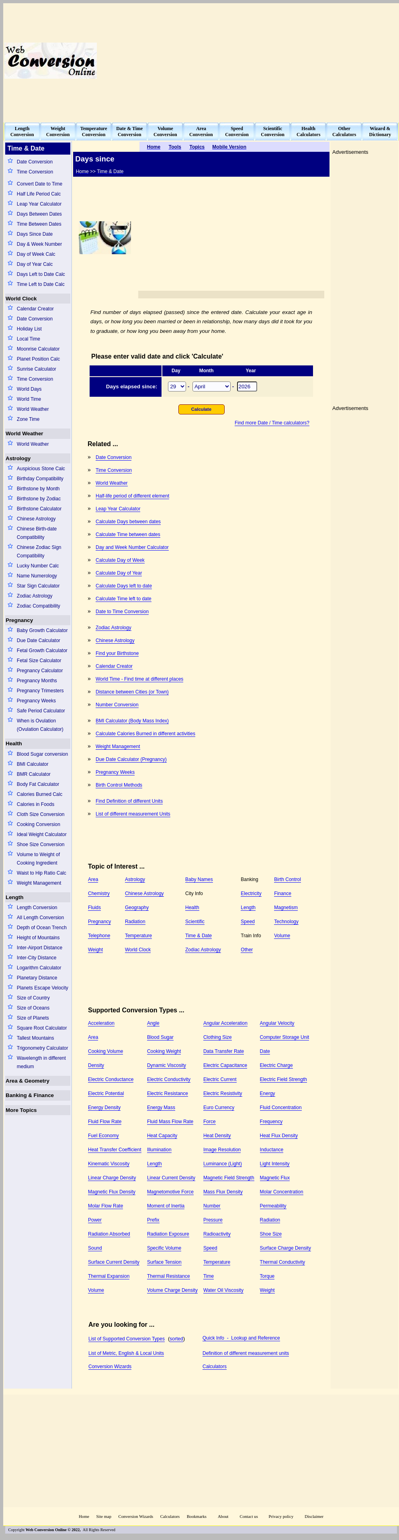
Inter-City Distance (37, 958)
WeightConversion (58, 131)
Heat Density (217, 1135)
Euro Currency (218, 1107)
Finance (282, 893)
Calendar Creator (35, 309)
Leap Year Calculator (39, 204)
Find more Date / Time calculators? (272, 423)
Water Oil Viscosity (223, 1290)
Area (93, 879)
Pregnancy (19, 620)
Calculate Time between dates (128, 534)
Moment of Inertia (165, 1206)
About (223, 1516)
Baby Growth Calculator (42, 630)
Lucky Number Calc (38, 566)
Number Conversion (117, 705)
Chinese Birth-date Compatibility (37, 533)
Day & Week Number (39, 244)
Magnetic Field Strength (228, 1178)
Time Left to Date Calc (41, 284)
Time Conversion (35, 172)
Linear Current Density (171, 1178)
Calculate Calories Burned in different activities (145, 733)
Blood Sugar (160, 1037)
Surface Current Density (113, 1262)
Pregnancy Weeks (36, 701)
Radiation (135, 921)
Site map (103, 1516)
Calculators (215, 1366)
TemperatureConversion (93, 131)
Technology (286, 921)
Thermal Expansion (108, 1276)
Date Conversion (35, 162)
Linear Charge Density (112, 1178)
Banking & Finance (30, 1095)
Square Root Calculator (42, 1028)
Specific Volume (164, 1248)
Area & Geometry (27, 1081)
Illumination (159, 1149)
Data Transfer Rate (223, 1051)
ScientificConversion (272, 131)
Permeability (273, 1206)
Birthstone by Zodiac (39, 499)
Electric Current (220, 1079)
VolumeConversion (165, 131)
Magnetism (286, 907)
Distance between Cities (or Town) (132, 692)
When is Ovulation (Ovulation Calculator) (40, 725)
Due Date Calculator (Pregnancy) (131, 759)
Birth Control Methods (119, 785)
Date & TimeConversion (129, 131)
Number (212, 1206)
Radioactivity (217, 1234)
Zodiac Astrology (35, 596)
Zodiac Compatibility (38, 606)
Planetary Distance (37, 978)
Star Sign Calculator (38, 586)
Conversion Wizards (109, 1366)
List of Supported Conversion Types (126, 1339)
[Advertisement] (299, 60)
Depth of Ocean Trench (42, 927)
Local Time (28, 339)
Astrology (18, 458)
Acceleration (101, 1023)
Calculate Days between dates (128, 521)
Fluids (94, 907)
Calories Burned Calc (39, 794)
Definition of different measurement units (246, 1353)
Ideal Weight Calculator (42, 834)
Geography (137, 907)
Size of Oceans (33, 1008)
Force (209, 1121)
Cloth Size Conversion (41, 814)
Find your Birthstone (117, 653)
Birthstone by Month (38, 489)
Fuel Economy (103, 1135)
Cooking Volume (105, 1051)
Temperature (138, 935)
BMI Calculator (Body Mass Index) (132, 721)
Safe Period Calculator (41, 711)
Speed (248, 921)
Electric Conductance (110, 1079)
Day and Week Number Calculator (132, 547)
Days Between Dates (39, 214)
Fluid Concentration (281, 1107)
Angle (153, 1023)
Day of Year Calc (35, 264)
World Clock (21, 299)
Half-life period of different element (132, 496)
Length (14, 897)
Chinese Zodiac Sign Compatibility (39, 552)
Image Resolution (222, 1149)
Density (96, 1065)
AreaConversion (201, 131)
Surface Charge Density (285, 1248)
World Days (29, 389)
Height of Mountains (38, 937)
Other (247, 950)
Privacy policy (280, 1516)
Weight (95, 950)
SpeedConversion (237, 131)
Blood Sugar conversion (42, 754)
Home (84, 1516)
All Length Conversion (40, 917)
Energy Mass (161, 1107)
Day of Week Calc (36, 254)
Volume (282, 935)
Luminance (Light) (222, 1164)
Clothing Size (217, 1037)
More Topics (21, 1110)
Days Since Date (35, 234)
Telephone (99, 935)
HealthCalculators (308, 131)
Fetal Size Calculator (39, 660)
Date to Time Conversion (122, 611)
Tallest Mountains (35, 1038)
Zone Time (28, 419)
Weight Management (39, 883)
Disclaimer (314, 1516)
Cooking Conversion (38, 824)
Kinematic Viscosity (108, 1164)
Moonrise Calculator (38, 349)
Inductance (272, 1149)
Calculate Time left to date (123, 599)
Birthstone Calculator (39, 509)
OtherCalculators (344, 131)
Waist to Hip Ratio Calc (41, 873)
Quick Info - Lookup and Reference (241, 1338)
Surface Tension (164, 1262)
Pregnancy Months (37, 680)
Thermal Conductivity (282, 1262)
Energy (267, 1093)
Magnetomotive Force (170, 1192)
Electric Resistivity (222, 1093)
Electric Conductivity (168, 1079)
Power (95, 1220)
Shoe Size (271, 1234)
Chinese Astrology (36, 519)
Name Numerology (37, 576)
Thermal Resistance (168, 1276)
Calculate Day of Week (120, 560)
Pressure (213, 1220)
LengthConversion (22, 131)
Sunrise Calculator (36, 369)
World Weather (33, 409)
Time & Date (198, 935)
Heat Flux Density (279, 1135)
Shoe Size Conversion (41, 844)
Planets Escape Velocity (42, 988)
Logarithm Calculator (39, 968)
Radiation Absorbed (109, 1234)
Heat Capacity (162, 1135)
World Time (29, 399)
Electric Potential (106, 1093)
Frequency (271, 1121)
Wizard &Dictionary (380, 131)
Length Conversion (37, 907)
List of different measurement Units (133, 814)
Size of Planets (33, 1018)
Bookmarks (197, 1516)
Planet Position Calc (38, 359)
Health (14, 743)
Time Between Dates (39, 224)
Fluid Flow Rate (104, 1121)
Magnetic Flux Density (111, 1192)
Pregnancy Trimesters (40, 691)
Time (208, 1276)
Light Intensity (275, 1164)
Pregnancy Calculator (40, 670)
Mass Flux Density (223, 1192)
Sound (95, 1248)
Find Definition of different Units (129, 801)
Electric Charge (276, 1065)
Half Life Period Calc (39, 194)
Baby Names (199, 879)
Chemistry (99, 893)
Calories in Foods (35, 804)
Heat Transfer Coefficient (114, 1149)
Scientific (195, 921)
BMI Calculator (33, 764)
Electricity (251, 893)
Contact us (249, 1516)
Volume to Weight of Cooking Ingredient (38, 859)
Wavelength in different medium (41, 1062)
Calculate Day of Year (119, 573)
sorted (176, 1339)
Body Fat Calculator (38, 784)
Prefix (153, 1220)
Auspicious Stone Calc (41, 468)
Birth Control (287, 879)
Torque (267, 1276)
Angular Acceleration (225, 1023)
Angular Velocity (277, 1023)
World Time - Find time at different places (139, 679)
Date (265, 1051)
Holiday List (29, 329)
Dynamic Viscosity (166, 1065)
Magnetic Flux (275, 1178)
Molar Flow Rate (105, 1206)
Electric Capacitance (225, 1065)
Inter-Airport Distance (39, 948)
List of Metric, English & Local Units (126, 1353)
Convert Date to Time (39, 184)
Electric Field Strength (283, 1079)
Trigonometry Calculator (42, 1048)
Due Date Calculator (38, 640)
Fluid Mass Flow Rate (170, 1121)
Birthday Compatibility (40, 478)
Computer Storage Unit (284, 1037)
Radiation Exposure (168, 1234)
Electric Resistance (167, 1093)
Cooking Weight (164, 1051)
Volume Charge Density (172, 1290)
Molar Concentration (281, 1192)
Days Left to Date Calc (41, 274)
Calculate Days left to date (124, 586)
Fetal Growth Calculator (42, 650)
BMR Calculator (34, 774)
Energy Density (104, 1107)
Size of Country (33, 998)
